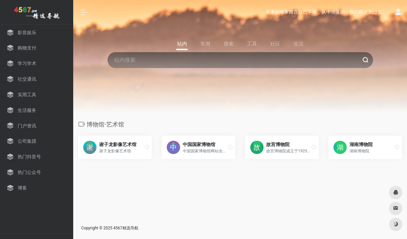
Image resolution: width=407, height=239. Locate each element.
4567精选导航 (125, 228)
